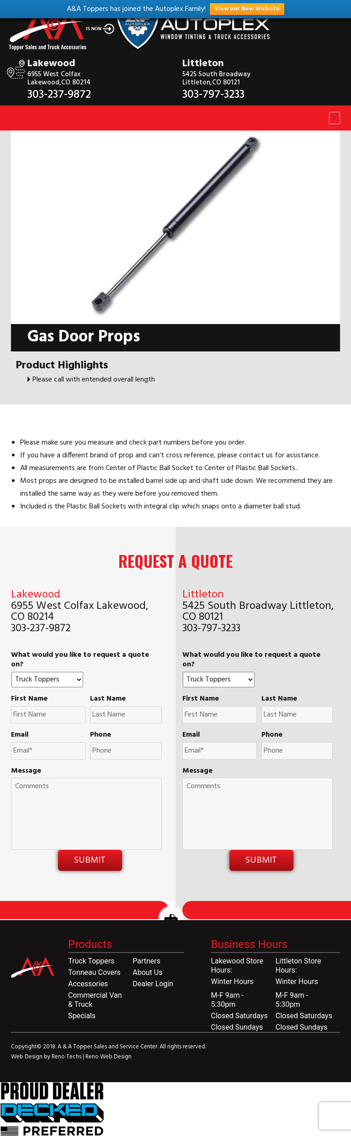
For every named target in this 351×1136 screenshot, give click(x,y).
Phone (100, 735)
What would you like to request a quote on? (80, 660)
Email (19, 735)
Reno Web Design (108, 1057)
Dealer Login (153, 983)
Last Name (108, 699)
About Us (147, 972)
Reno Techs (67, 1057)
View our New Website (247, 9)
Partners (146, 961)
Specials (82, 1015)
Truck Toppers (91, 961)
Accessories (88, 983)
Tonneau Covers (94, 972)
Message (26, 771)
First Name (29, 699)
